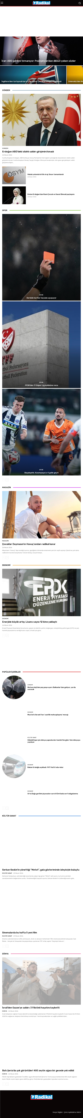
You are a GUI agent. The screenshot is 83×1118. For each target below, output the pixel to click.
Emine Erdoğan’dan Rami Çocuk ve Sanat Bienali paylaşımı (50, 194)
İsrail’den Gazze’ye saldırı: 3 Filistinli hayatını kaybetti (31, 1007)
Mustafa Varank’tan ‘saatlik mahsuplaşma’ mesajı (47, 715)
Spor (41, 295)
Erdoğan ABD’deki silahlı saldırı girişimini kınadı (28, 151)
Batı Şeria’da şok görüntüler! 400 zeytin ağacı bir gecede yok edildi (38, 1070)
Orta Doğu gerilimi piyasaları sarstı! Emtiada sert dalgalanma (52, 794)
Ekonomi (5, 618)
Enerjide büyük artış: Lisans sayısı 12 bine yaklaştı (29, 621)
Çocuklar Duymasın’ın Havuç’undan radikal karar (29, 544)
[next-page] (7, 479)
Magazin (5, 541)
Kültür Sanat (31, 737)
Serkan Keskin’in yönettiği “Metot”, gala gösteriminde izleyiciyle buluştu (40, 869)
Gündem (5, 148)
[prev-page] (3, 479)
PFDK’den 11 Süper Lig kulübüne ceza (41, 385)
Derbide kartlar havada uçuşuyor (41, 298)
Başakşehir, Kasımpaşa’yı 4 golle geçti (41, 473)
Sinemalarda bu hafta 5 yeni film (19, 932)
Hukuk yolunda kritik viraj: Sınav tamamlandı (45, 174)
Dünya (4, 1011)
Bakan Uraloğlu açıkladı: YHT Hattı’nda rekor (45, 767)
